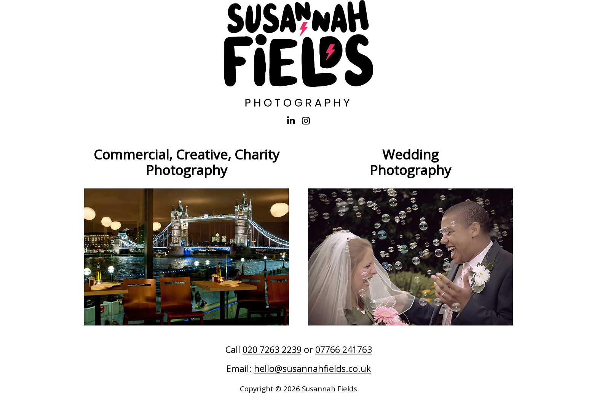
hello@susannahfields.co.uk (312, 368)
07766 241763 (343, 349)
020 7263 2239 (272, 349)
